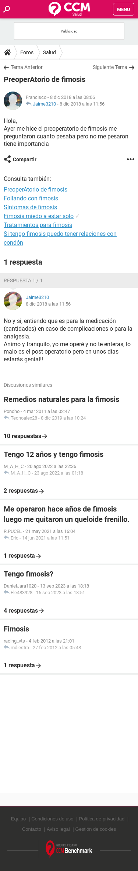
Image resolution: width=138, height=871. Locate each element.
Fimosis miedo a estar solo (39, 216)
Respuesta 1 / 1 (23, 280)
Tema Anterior (27, 67)
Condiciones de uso (52, 819)
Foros (26, 52)
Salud (49, 52)
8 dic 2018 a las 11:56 (82, 104)
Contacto (31, 829)
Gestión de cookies (95, 829)
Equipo (18, 819)
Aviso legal (58, 829)
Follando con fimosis (31, 198)
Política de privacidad (102, 819)
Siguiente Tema (110, 67)
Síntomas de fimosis (30, 207)
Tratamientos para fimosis (38, 224)
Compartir (24, 159)
